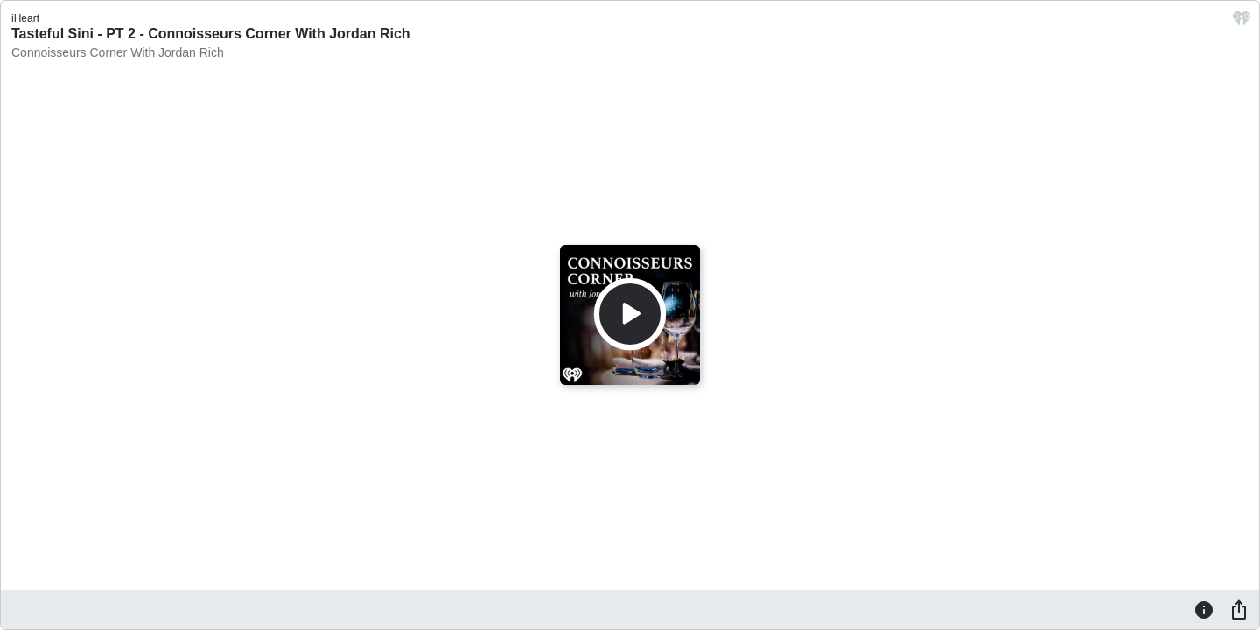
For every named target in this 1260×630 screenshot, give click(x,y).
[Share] (1239, 609)
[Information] (1204, 609)
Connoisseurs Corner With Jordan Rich (117, 53)
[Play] (630, 314)
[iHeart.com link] (1241, 22)
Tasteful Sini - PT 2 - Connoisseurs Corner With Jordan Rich (210, 33)
